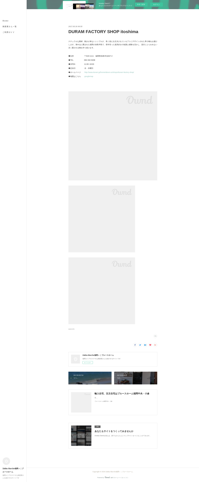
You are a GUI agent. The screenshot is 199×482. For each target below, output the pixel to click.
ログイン (156, 4)
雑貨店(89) (71, 329)
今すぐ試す (141, 4)
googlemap (88, 76)
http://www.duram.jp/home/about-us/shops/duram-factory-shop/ (109, 72)
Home (6, 20)
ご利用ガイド (9, 32)
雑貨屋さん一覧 (10, 26)
